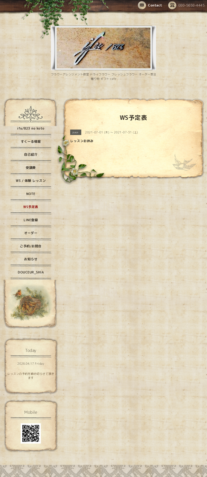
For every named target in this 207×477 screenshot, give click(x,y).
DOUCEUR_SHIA (31, 272)
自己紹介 (30, 154)
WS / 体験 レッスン (31, 180)
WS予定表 (30, 207)
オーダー (30, 233)
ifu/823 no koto (30, 128)
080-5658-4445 (186, 5)
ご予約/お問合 (31, 246)
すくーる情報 (31, 141)
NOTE (30, 194)
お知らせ (30, 259)
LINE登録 (31, 220)
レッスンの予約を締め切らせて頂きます (30, 376)
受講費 (31, 167)
